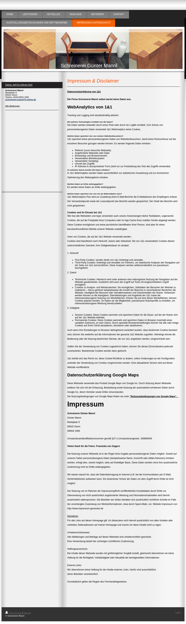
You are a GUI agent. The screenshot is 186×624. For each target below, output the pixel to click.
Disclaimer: (73, 516)
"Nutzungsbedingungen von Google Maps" (153, 396)
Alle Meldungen (12, 106)
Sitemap (27, 613)
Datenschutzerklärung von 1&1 (84, 91)
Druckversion (13, 613)
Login (178, 612)
